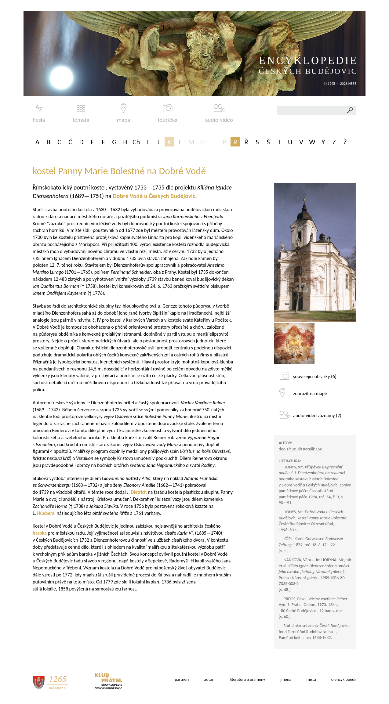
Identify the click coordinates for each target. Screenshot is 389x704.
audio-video (219, 113)
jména (285, 679)
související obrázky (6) (314, 376)
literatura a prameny (247, 679)
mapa (123, 113)
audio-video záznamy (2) (317, 415)
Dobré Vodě (128, 196)
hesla (39, 113)
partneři (182, 679)
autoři (209, 679)
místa (311, 679)
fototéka (168, 113)
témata (81, 113)
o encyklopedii (343, 679)
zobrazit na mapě (310, 393)
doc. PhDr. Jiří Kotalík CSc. (301, 449)
